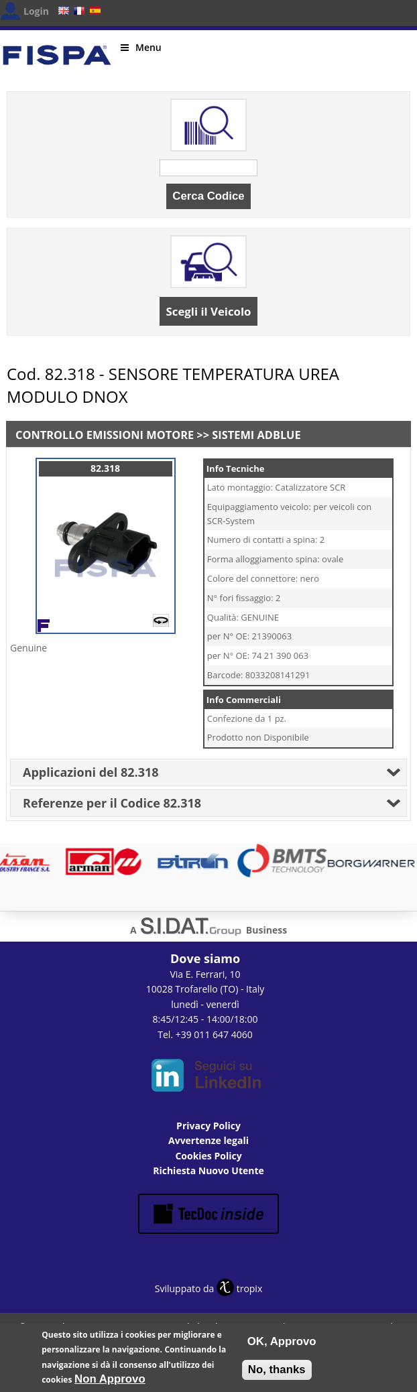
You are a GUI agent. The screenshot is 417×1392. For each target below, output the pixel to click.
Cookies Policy (208, 1155)
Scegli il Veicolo (208, 311)
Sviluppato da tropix (208, 1288)
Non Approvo (109, 1383)
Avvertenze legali (208, 1140)
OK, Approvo (281, 1345)
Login (36, 11)
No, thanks (277, 1373)
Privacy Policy (208, 1125)
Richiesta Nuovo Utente (208, 1170)
